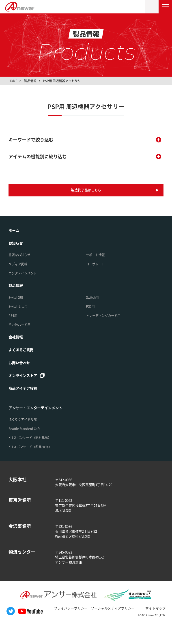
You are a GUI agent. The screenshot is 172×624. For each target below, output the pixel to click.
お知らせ (16, 243)
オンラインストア (23, 375)
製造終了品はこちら (86, 189)
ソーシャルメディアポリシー (113, 608)
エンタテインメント (23, 273)
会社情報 (16, 337)
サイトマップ (155, 608)
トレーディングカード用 (103, 315)
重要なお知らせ (19, 254)
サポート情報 (95, 254)
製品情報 (16, 285)
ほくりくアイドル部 (23, 419)
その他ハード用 (19, 324)
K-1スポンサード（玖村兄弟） (30, 437)
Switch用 (92, 297)
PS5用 (90, 306)
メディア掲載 (18, 264)
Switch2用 (16, 297)
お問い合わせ (19, 362)
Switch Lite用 (18, 306)
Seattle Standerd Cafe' (25, 428)
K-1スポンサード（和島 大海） (30, 446)
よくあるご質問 (21, 349)
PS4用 (13, 315)
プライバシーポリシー (71, 608)
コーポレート (95, 264)
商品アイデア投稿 (23, 388)
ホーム (14, 230)
